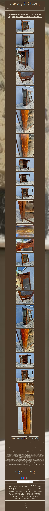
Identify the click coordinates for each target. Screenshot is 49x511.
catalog (39, 486)
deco (25, 498)
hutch (17, 491)
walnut (25, 489)
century (10, 486)
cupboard (14, 496)
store (24, 491)
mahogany (18, 498)
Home (25, 503)
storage (29, 489)
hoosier (39, 491)
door (19, 489)
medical (21, 486)
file (35, 491)
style (22, 489)
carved (20, 496)
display (11, 494)
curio (28, 491)
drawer (30, 494)
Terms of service (25, 508)
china (38, 489)
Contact (24, 505)
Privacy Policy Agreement (25, 507)
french (28, 498)
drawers (33, 498)
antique (12, 488)
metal (20, 491)
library (37, 496)
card (23, 496)
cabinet (32, 485)
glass (23, 494)
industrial (25, 486)
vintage (37, 494)
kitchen (11, 491)
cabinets (15, 486)
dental (33, 489)
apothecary (30, 496)
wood (17, 494)
